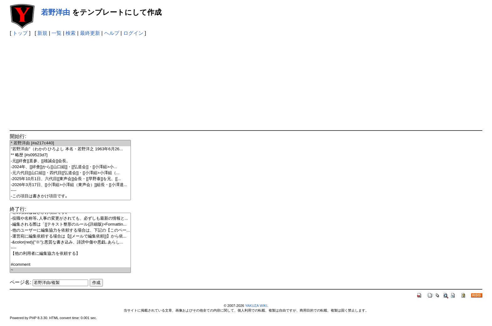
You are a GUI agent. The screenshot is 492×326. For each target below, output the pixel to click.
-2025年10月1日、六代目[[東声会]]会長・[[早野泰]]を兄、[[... (70, 179)
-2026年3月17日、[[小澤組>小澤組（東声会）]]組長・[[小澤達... (70, 185)
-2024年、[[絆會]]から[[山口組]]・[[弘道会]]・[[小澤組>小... (70, 167)
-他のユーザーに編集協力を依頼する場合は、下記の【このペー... (70, 230)
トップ (20, 33)
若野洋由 (55, 12)
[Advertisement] (246, 83)
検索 (71, 33)
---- (70, 190)
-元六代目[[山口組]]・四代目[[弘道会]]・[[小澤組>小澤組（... (70, 173)
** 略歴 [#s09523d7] (70, 155)
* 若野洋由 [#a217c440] (70, 143)
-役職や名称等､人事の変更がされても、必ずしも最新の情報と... (70, 219)
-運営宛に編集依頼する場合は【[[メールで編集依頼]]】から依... (70, 236)
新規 (42, 33)
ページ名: (20, 282)
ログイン (133, 33)
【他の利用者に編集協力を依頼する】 (70, 254)
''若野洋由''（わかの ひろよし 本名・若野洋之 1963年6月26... (70, 149)
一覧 (56, 33)
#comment (70, 264)
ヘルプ (111, 33)
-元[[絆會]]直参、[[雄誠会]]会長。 (70, 161)
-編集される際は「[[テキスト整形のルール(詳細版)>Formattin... (70, 224)
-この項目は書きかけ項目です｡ (70, 196)
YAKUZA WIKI (256, 305)
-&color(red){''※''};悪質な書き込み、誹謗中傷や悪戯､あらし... (70, 242)
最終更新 (90, 33)
